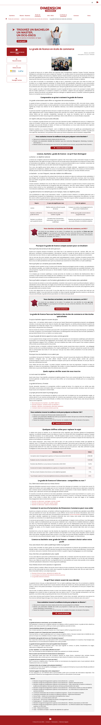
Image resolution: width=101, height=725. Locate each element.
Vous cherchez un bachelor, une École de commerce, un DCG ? (65, 228)
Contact (48, 722)
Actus (88, 15)
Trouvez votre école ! (62, 309)
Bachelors (12, 15)
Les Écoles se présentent (63, 15)
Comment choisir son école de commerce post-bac (45, 408)
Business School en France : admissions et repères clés (46, 573)
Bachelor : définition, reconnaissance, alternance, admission (47, 406)
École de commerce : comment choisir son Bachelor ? (45, 404)
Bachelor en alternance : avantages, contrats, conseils (46, 501)
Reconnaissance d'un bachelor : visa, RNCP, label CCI (45, 403)
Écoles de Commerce (38, 15)
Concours (76, 15)
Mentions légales (63, 722)
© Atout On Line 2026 (38, 722)
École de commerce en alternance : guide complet (45, 503)
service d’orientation (75, 514)
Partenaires (55, 722)
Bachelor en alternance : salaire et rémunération (44, 504)
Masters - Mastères (25, 15)
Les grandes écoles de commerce (40, 576)
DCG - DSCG (50, 15)
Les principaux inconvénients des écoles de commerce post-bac (48, 575)
